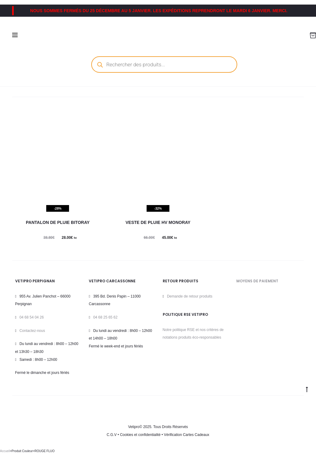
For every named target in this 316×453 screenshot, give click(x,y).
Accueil (5, 451)
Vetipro (133, 427)
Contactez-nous (32, 331)
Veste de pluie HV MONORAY (158, 222)
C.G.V (112, 435)
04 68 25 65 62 (105, 317)
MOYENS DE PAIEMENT (257, 281)
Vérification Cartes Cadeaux (186, 435)
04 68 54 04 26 (31, 317)
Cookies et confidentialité (140, 435)
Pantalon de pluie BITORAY (58, 222)
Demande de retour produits (189, 296)
